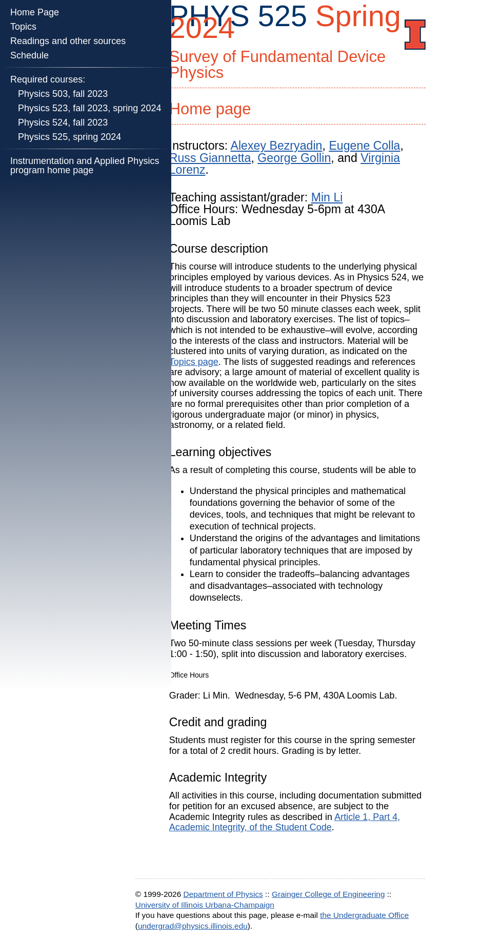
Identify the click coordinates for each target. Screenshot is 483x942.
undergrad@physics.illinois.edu (193, 925)
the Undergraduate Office (364, 915)
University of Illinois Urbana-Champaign (204, 904)
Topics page (193, 362)
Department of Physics (223, 894)
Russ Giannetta (210, 158)
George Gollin (294, 158)
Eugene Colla (364, 145)
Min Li (327, 197)
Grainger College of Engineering (328, 894)
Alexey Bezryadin (276, 145)
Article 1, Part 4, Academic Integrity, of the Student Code (284, 822)
